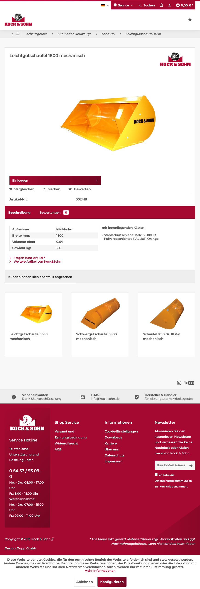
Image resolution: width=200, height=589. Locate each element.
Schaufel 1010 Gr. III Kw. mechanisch (161, 336)
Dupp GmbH (26, 548)
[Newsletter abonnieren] (191, 465)
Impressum (113, 461)
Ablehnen (84, 582)
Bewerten (79, 189)
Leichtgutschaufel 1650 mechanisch (28, 336)
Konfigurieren (112, 582)
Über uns (112, 449)
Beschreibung (19, 212)
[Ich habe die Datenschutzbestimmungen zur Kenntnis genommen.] (156, 474)
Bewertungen (54, 212)
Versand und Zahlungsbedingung (71, 434)
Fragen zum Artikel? (27, 258)
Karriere (111, 443)
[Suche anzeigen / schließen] (147, 5)
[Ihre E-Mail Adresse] (171, 465)
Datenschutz (114, 455)
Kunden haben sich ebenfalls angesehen (40, 277)
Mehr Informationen (100, 570)
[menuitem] (146, 5)
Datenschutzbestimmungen (173, 480)
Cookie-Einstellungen (121, 431)
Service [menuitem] (121, 5)
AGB (58, 449)
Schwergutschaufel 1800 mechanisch (96, 336)
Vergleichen (22, 189)
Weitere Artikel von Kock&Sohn (35, 261)
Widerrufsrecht (66, 443)
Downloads (113, 437)
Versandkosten (170, 539)
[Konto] (169, 5)
